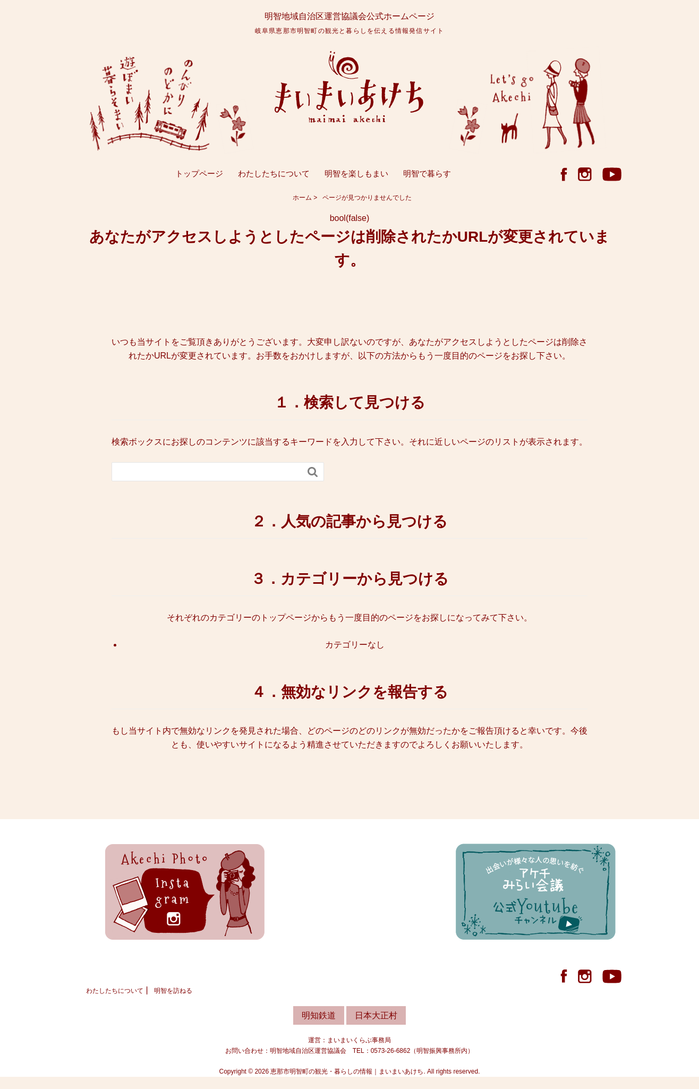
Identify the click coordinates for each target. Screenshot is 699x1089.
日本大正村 (376, 1017)
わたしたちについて (274, 175)
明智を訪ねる (173, 992)
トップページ (199, 175)
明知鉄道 (319, 1017)
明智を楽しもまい (356, 175)
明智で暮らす (427, 175)
